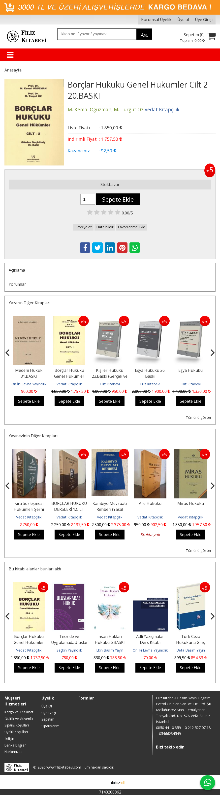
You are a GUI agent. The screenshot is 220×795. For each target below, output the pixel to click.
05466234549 (170, 733)
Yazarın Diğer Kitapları (29, 302)
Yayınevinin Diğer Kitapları (33, 436)
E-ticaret (102, 782)
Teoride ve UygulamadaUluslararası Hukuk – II (74, 642)
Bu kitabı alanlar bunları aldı (35, 569)
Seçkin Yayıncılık (69, 650)
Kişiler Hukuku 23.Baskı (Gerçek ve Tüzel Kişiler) (109, 376)
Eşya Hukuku (190, 370)
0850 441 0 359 (168, 727)
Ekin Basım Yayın (109, 650)
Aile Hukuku (150, 503)
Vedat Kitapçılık (69, 384)
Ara (144, 35)
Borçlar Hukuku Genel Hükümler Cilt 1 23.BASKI (69, 376)
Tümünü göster (198, 417)
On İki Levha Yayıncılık (28, 384)
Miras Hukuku (190, 503)
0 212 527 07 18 (198, 727)
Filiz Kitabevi (110, 384)
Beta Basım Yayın (190, 650)
